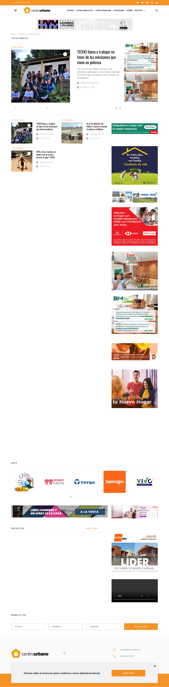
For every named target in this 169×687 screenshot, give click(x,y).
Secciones (70, 10)
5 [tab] (86, 497)
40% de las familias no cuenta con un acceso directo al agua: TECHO (46, 154)
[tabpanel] (24, 482)
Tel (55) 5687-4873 (127, 656)
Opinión (129, 10)
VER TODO (92, 528)
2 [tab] (74, 497)
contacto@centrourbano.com (130, 649)
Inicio (14, 34)
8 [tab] (98, 497)
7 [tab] (94, 497)
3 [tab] (78, 497)
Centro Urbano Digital (85, 10)
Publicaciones (119, 10)
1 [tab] (70, 497)
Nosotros (139, 10)
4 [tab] (82, 497)
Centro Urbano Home (103, 10)
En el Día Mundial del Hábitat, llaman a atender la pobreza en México (96, 126)
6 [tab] (90, 497)
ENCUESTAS (18, 528)
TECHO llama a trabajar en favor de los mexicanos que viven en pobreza (96, 57)
